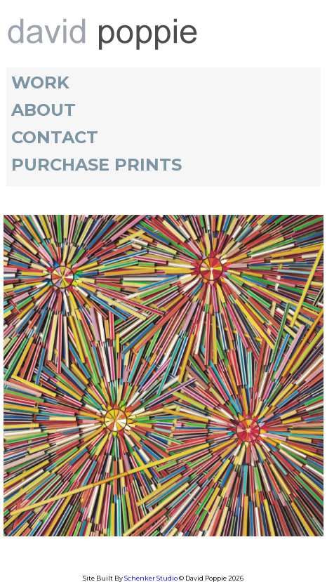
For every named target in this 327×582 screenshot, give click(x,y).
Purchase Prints (96, 164)
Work (40, 82)
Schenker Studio (151, 578)
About (43, 110)
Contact (54, 137)
